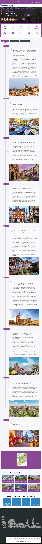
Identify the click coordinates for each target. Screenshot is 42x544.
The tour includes (25, 41)
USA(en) (39, 2)
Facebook (21, 526)
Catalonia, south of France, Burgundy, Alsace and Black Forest (18, 8)
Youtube (21, 533)
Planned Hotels (14, 41)
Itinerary (5, 41)
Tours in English (31, 2)
